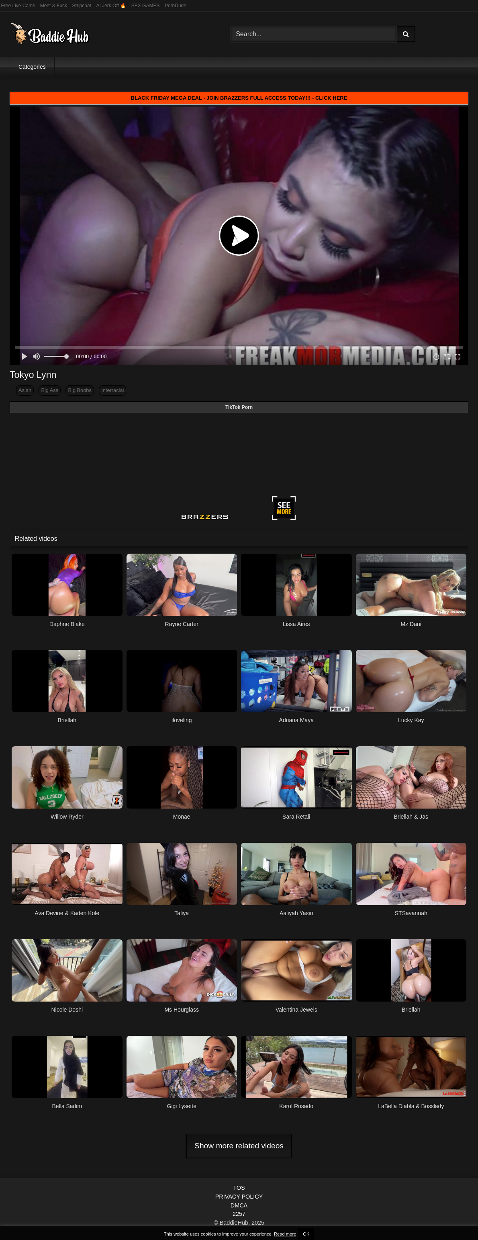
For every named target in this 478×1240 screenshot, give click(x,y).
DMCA (239, 1205)
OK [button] (306, 1234)
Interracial (112, 390)
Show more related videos (239, 1145)
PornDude (175, 5)
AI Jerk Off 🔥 (111, 5)
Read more (285, 1234)
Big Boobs (80, 390)
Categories (32, 67)
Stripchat (81, 5)
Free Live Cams (18, 5)
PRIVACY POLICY (239, 1196)
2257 (239, 1214)
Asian (24, 390)
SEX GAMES (145, 5)
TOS (239, 1188)
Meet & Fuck (53, 5)
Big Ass (49, 390)
